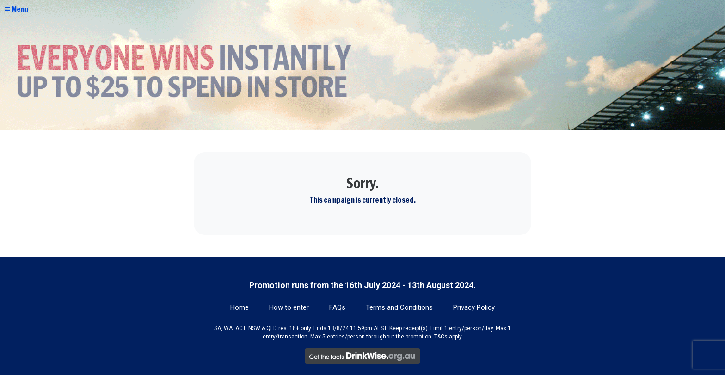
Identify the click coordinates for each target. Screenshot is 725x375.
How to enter (289, 307)
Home (239, 307)
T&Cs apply (447, 336)
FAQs (337, 307)
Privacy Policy (474, 307)
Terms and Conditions (399, 307)
